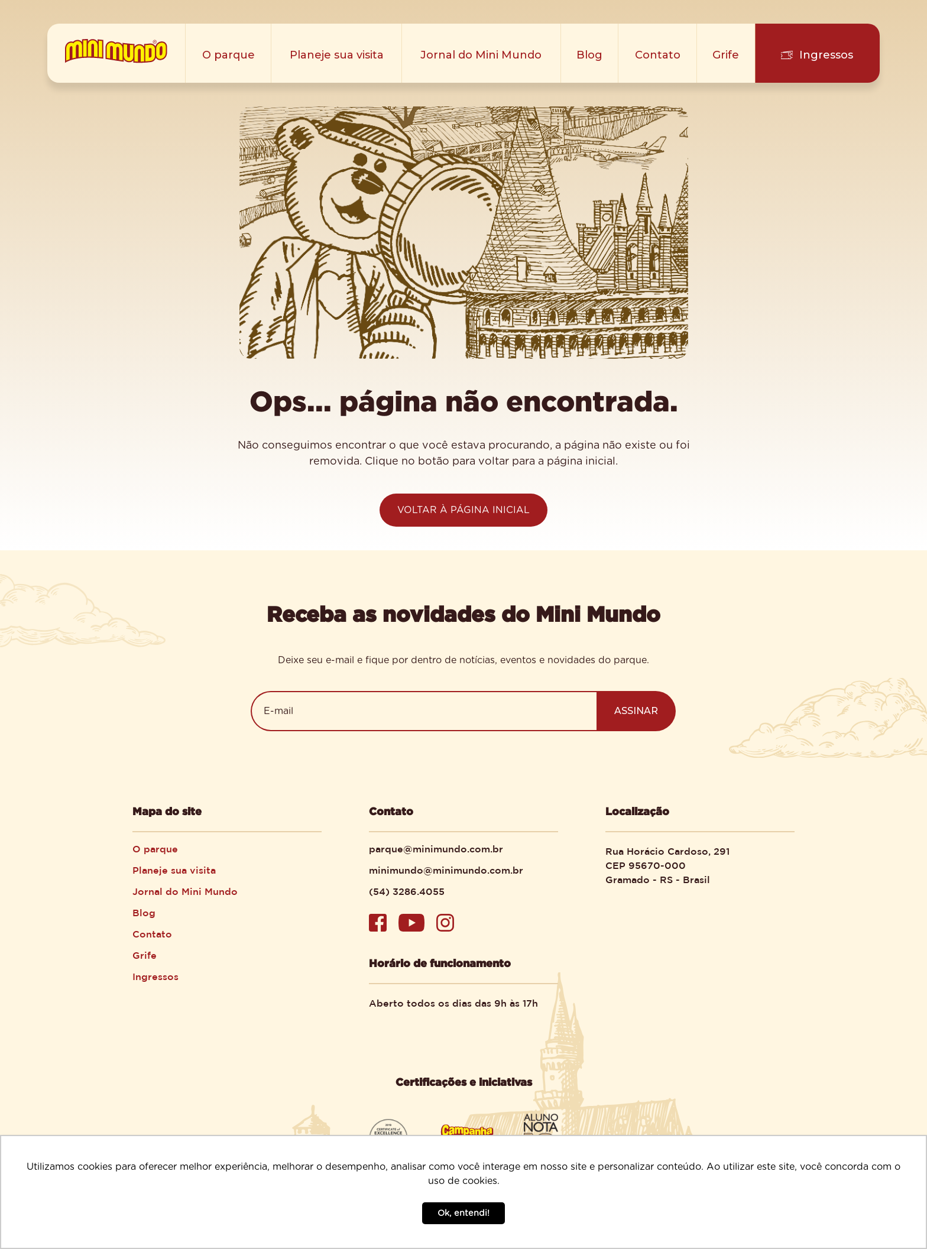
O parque (228, 54)
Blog (589, 54)
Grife (725, 54)
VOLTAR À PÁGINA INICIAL (463, 510)
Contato (657, 54)
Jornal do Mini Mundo (481, 54)
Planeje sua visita (337, 54)
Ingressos (826, 54)
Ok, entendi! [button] (463, 1213)
